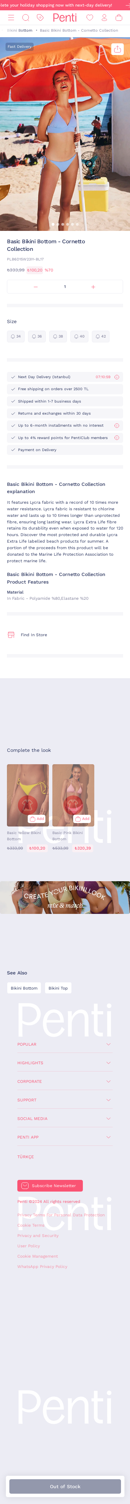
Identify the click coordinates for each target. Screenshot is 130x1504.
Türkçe (25, 1156)
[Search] (25, 17)
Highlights (30, 1062)
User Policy (28, 1246)
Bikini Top (58, 988)
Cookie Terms (30, 1225)
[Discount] (40, 17)
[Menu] (11, 17)
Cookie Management (37, 1256)
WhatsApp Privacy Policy (42, 1266)
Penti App (27, 1137)
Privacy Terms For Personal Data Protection (61, 1215)
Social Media (32, 1118)
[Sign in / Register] (104, 17)
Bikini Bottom (19, 30)
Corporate (29, 1081)
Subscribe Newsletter (54, 1185)
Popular (26, 1044)
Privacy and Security (38, 1235)
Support (26, 1100)
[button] (53, 224)
